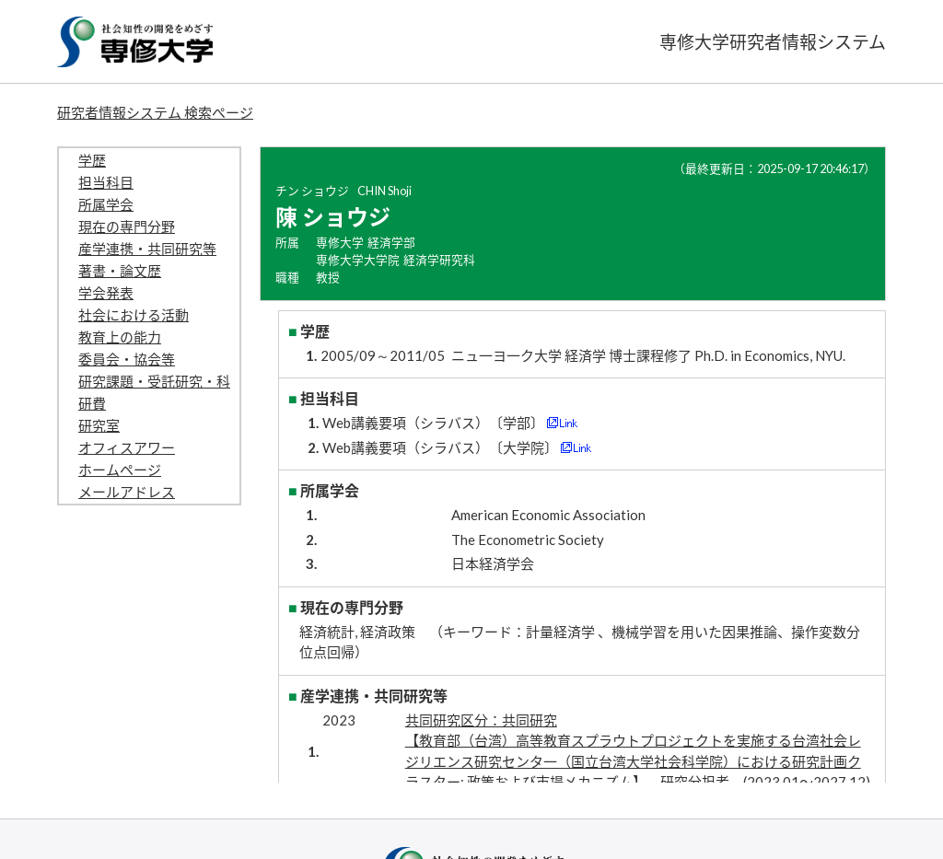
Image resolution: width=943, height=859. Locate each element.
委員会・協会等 (126, 359)
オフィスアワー (126, 447)
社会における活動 (133, 315)
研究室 (99, 425)
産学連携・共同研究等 (147, 248)
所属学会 (106, 204)
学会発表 (106, 292)
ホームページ (119, 469)
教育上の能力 (119, 337)
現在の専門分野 (126, 226)
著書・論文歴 (119, 270)
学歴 (92, 160)
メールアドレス (126, 491)
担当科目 (106, 182)
